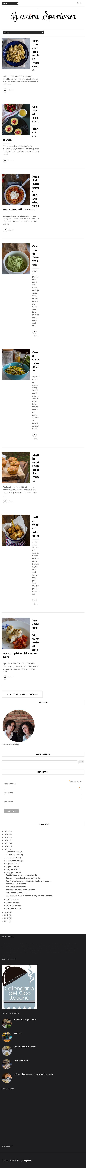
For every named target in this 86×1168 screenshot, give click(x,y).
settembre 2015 (13, 860)
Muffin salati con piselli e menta (20, 890)
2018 (6, 840)
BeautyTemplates (24, 1160)
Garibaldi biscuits (22, 1060)
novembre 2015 (13, 855)
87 (23, 694)
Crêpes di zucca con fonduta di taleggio (33, 1074)
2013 (6, 915)
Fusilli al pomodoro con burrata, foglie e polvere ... (28, 881)
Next (32, 694)
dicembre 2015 (12, 852)
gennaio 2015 (12, 908)
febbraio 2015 (12, 905)
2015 (6, 849)
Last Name (8, 801)
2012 (6, 918)
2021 (6, 831)
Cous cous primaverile (16, 887)
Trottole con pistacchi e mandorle (35, 55)
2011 (6, 921)
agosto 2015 (11, 863)
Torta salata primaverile (25, 1047)
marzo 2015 (11, 902)
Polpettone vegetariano (25, 1019)
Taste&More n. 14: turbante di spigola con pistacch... (30, 895)
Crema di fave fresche (16, 884)
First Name (8, 793)
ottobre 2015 (12, 858)
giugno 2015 (11, 869)
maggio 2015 (12, 872)
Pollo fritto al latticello (16, 893)
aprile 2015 (11, 899)
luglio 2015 (11, 866)
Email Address (42, 784)
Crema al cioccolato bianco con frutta (23, 878)
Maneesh (18, 1033)
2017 (6, 843)
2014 (6, 912)
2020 (6, 834)
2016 (6, 846)
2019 (6, 837)
